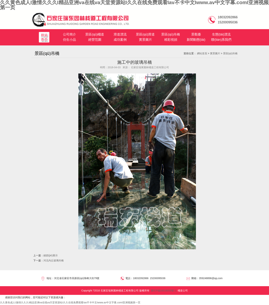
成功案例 (120, 39)
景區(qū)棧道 (94, 34)
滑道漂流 (120, 34)
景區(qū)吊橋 (170, 34)
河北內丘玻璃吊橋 (53, 260)
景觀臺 (196, 34)
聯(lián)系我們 (221, 39)
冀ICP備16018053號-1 (163, 290)
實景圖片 (145, 39)
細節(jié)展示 (50, 255)
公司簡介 (69, 34)
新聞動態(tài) (196, 39)
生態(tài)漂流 (221, 34)
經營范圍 (94, 39)
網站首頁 (202, 53)
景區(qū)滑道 (145, 34)
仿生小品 (69, 39)
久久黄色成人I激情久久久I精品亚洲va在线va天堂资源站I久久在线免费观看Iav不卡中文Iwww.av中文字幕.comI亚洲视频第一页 (70, 302)
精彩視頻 (170, 39)
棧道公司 (183, 290)
